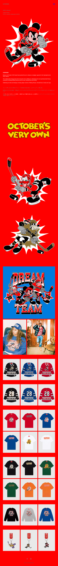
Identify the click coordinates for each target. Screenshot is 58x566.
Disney (4, 75)
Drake (9, 75)
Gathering (6, 4)
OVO (13, 75)
